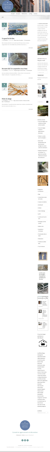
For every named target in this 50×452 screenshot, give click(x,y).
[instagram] (25, 440)
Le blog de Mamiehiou (42, 377)
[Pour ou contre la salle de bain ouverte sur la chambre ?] (40, 310)
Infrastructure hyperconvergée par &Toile (35, 447)
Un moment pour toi (42, 401)
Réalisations (40, 238)
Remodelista (40, 394)
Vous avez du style (41, 404)
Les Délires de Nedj (41, 378)
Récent (44, 298)
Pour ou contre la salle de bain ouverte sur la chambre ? (44, 314)
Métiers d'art (41, 226)
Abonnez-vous (40, 75)
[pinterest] (28, 440)
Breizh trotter (40, 361)
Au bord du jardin (41, 360)
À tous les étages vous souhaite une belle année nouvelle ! (42, 123)
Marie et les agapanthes (42, 380)
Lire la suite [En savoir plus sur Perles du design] (31, 109)
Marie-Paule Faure (41, 382)
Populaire (40, 298)
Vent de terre (40, 402)
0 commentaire (7, 101)
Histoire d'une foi (41, 370)
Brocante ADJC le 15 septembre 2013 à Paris (14, 69)
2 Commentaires (29, 70)
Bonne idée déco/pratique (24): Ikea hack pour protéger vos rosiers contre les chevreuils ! (42, 144)
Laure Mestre (5, 40)
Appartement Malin (42, 356)
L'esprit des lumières (42, 375)
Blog (15, 40)
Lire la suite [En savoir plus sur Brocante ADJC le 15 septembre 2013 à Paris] (31, 77)
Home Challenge (41, 211)
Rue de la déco (41, 396)
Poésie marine (40, 390)
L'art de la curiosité (41, 373)
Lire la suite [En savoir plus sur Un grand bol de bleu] (31, 47)
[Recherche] (47, 102)
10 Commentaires (27, 40)
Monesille (39, 384)
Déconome (40, 363)
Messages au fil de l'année (20, 70)
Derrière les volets (41, 365)
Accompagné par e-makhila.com (21, 447)
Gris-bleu (39, 368)
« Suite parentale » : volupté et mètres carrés (44, 325)
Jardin (39, 214)
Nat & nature (40, 387)
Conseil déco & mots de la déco (42, 198)
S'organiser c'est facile (42, 397)
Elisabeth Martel (41, 366)
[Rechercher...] (42, 102)
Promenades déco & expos (42, 234)
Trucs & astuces (41, 246)
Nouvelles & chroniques (40, 230)
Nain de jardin (40, 385)
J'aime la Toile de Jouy (42, 372)
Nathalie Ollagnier (41, 389)
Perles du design (7, 99)
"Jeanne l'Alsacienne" (29, 435)
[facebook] (22, 440)
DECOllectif (40, 205)
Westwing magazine (42, 406)
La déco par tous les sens (42, 217)
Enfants (39, 208)
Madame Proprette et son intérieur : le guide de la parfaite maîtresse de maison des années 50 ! (42, 154)
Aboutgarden (40, 355)
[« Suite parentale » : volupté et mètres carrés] (40, 322)
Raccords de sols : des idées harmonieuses (44, 303)
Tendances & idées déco (42, 242)
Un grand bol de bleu (8, 38)
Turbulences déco (41, 399)
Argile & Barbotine (41, 358)
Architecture (40, 191)
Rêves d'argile (40, 392)
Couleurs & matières (19, 40)
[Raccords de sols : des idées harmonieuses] (40, 301)
